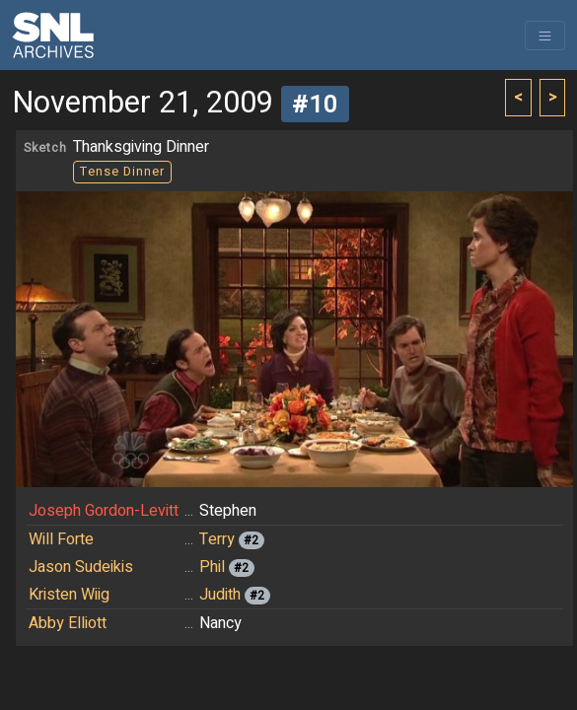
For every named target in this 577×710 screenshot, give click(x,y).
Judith (220, 594)
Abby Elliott (68, 623)
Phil (212, 567)
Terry (217, 539)
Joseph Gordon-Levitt (104, 511)
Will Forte (61, 539)
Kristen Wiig (69, 594)
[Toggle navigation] (545, 35)
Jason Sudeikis (81, 567)
